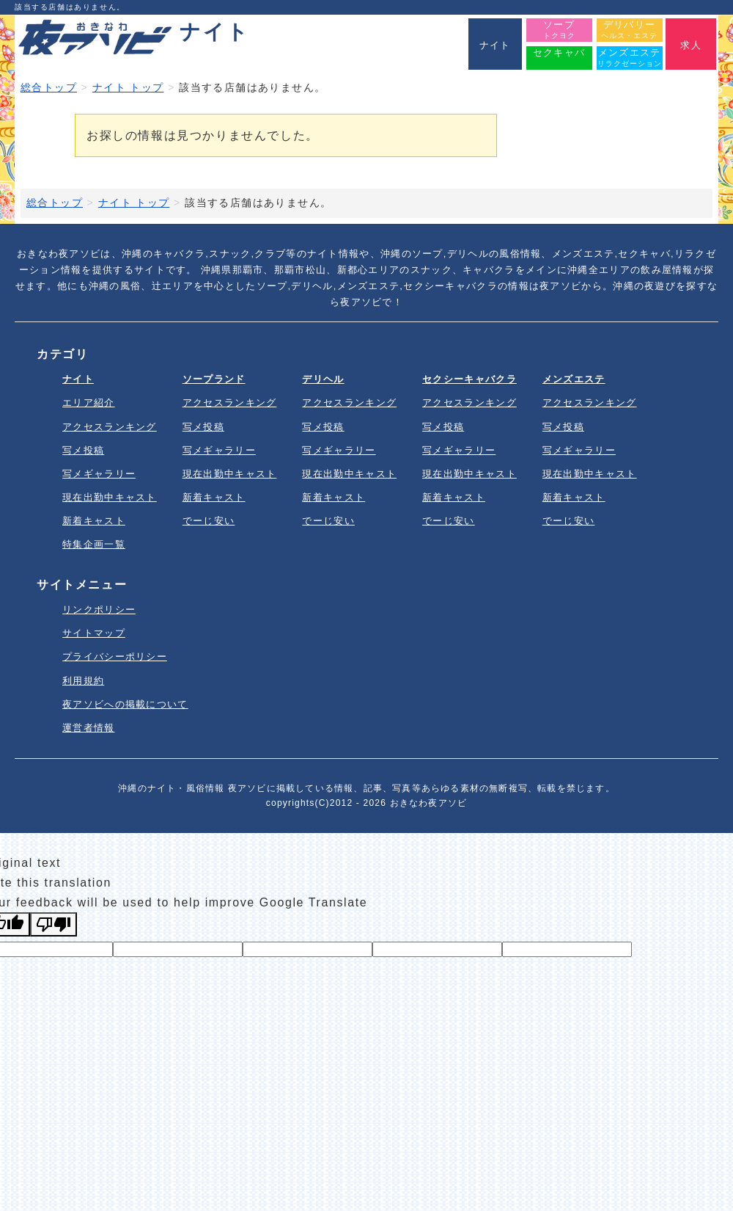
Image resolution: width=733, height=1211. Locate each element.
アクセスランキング (109, 426)
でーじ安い (209, 520)
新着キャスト (93, 520)
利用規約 (83, 680)
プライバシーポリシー (114, 656)
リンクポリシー (99, 609)
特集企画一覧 (93, 544)
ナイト (78, 379)
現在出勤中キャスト (109, 497)
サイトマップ (93, 633)
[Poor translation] (53, 924)
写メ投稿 (83, 450)
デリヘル (323, 379)
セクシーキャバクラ (469, 379)
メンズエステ (573, 379)
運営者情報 (88, 727)
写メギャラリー (99, 473)
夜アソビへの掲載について (125, 704)
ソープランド (214, 379)
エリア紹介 (88, 402)
